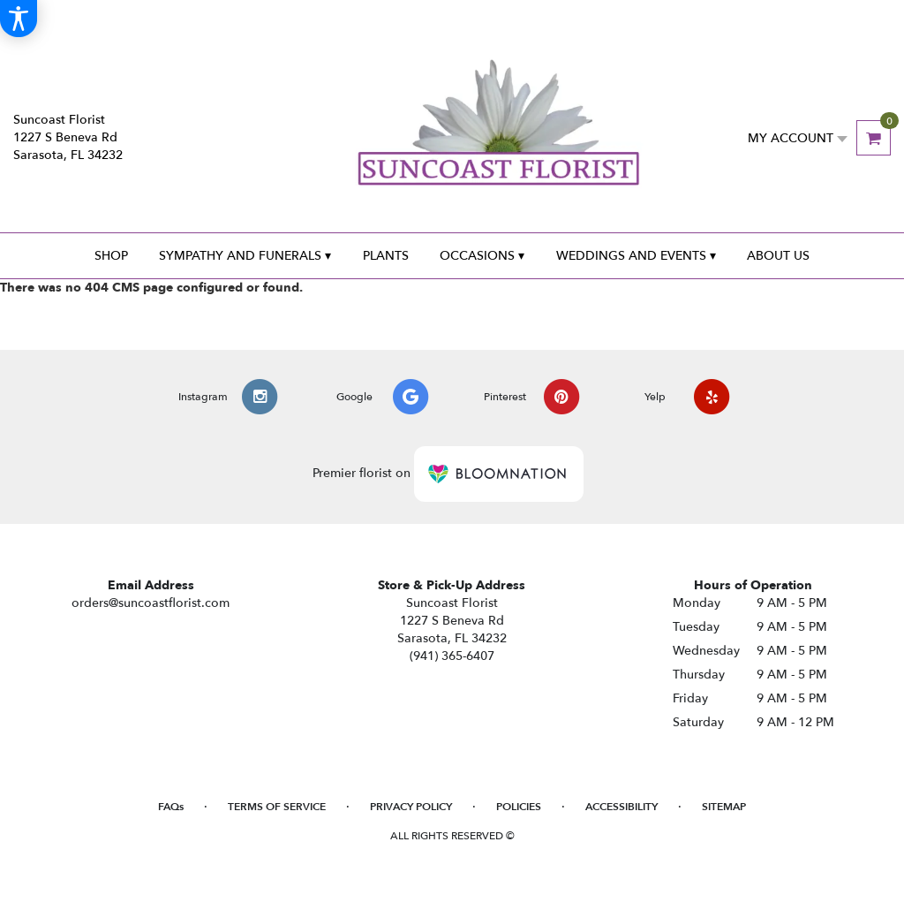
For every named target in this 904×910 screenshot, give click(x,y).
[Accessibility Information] (18, 18)
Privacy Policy (411, 807)
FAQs (171, 807)
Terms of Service (277, 807)
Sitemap (724, 807)
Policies (518, 807)
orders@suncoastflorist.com (151, 603)
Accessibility (621, 807)
